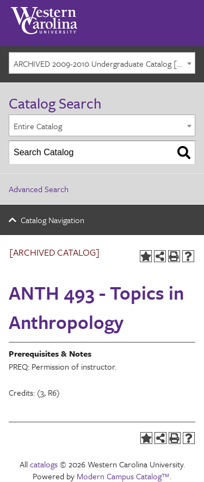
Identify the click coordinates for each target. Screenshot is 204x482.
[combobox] (102, 63)
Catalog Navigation (52, 220)
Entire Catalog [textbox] (38, 126)
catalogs (44, 464)
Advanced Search (39, 189)
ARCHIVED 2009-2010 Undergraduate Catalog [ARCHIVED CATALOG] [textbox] (104, 63)
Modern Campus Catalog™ (123, 476)
